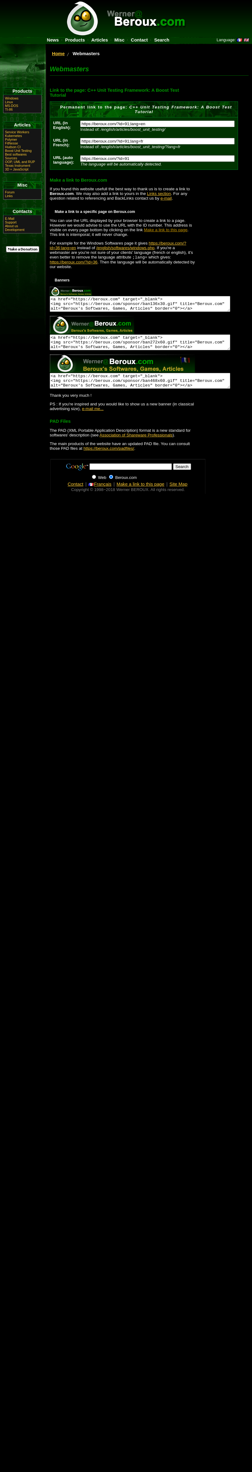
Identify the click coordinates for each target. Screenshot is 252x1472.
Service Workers (17, 132)
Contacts (22, 211)
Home (58, 53)
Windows (11, 98)
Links (9, 196)
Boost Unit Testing (18, 151)
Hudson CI (13, 147)
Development (15, 230)
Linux (9, 102)
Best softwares (16, 154)
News (53, 40)
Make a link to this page (165, 230)
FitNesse (11, 143)
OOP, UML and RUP (20, 162)
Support (10, 222)
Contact (139, 40)
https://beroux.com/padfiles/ (109, 457)
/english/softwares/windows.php (125, 247)
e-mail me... (93, 417)
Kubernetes (13, 136)
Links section (159, 193)
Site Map (178, 493)
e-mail (166, 198)
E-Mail (9, 218)
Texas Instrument (17, 165)
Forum (10, 192)
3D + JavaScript (17, 169)
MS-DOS (11, 106)
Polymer (11, 139)
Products (75, 40)
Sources (11, 158)
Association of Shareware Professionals (135, 444)
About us (11, 226)
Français (99, 493)
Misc (119, 40)
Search (161, 40)
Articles (99, 40)
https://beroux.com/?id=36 (74, 262)
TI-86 (9, 109)
